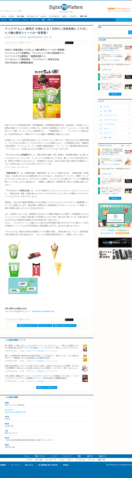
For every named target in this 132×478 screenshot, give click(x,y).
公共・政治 (20, 16)
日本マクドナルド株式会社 (17, 37)
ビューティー (108, 133)
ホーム (3, 16)
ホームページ (44, 325)
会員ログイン (103, 456)
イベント (25, 20)
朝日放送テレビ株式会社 (110, 89)
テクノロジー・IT (32, 16)
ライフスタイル (54, 16)
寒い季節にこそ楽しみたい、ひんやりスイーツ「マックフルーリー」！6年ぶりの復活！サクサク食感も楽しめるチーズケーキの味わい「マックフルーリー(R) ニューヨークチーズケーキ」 (42, 348)
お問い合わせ (29, 465)
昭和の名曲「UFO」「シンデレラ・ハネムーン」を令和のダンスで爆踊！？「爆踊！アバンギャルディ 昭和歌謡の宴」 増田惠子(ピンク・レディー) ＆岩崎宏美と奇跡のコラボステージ (111, 88)
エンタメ (43, 16)
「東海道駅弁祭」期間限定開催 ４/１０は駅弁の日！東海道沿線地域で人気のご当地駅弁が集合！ (112, 46)
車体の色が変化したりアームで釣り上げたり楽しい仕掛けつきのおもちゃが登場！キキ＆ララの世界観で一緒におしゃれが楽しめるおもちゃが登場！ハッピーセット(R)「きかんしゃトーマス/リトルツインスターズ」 (42, 368)
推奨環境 (3, 465)
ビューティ (73, 16)
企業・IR (50, 20)
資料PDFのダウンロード (26, 325)
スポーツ (64, 16)
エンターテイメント (111, 120)
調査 (43, 20)
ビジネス (11, 16)
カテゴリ (4, 20)
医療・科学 (83, 16)
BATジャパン (107, 79)
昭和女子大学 (107, 70)
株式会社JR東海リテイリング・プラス (115, 50)
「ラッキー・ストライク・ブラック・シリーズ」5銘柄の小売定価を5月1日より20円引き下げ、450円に (111, 75)
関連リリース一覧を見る (45, 387)
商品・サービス (14, 20)
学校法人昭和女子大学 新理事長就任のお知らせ (115, 64)
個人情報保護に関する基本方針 (48, 465)
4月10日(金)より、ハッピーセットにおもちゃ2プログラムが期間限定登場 (111, 56)
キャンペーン (35, 20)
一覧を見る (114, 94)
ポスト (70, 43)
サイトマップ (15, 465)
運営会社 (66, 465)
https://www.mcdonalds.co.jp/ (43, 311)
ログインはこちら (122, 20)
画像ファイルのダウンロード (63, 325)
